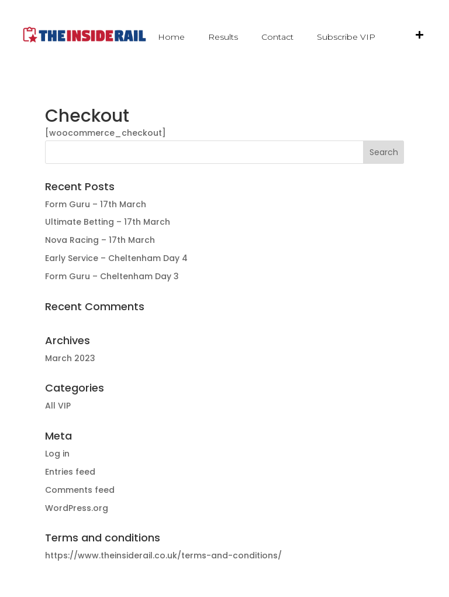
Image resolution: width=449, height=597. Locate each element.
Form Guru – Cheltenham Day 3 (112, 276)
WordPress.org (76, 508)
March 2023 (70, 358)
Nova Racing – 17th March (100, 240)
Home (171, 37)
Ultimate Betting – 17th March (107, 222)
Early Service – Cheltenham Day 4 (116, 258)
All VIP (58, 405)
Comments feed (80, 490)
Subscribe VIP (346, 37)
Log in (57, 453)
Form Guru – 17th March (95, 204)
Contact (277, 37)
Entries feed (70, 472)
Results (223, 37)
